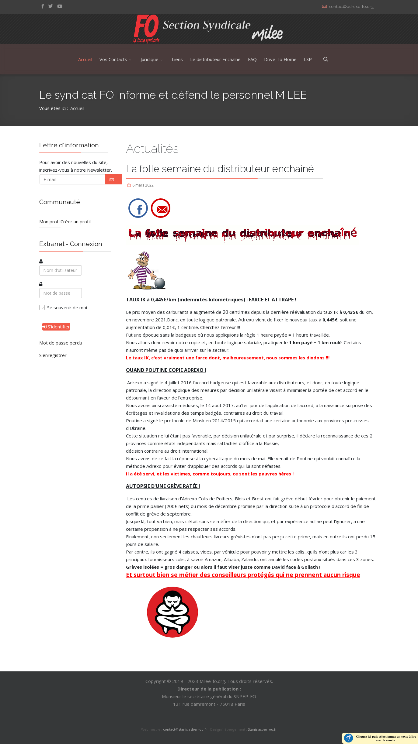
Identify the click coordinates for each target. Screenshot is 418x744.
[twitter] (50, 6)
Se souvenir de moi (67, 307)
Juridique (149, 59)
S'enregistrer (53, 355)
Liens (177, 59)
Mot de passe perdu (60, 343)
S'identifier (56, 327)
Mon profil (50, 221)
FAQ (252, 59)
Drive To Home (280, 59)
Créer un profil (76, 221)
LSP (308, 59)
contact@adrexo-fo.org (351, 6)
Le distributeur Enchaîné (215, 59)
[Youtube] (59, 6)
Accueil (85, 59)
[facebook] (42, 6)
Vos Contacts (113, 59)
